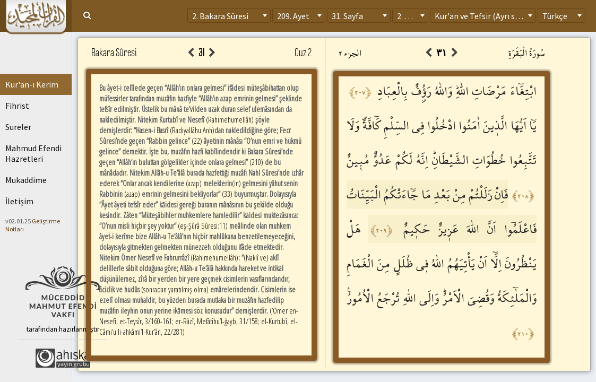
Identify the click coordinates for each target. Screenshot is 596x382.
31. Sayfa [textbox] (347, 16)
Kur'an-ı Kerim (31, 84)
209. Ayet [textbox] (293, 16)
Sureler (18, 126)
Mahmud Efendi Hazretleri (33, 153)
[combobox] (229, 15)
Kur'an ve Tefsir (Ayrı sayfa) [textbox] (484, 16)
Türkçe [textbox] (554, 16)
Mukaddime (26, 180)
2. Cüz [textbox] (407, 16)
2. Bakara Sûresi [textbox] (220, 16)
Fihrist (17, 105)
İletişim (19, 201)
